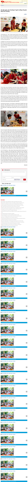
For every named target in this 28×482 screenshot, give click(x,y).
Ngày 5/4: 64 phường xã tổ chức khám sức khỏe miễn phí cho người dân (11, 224)
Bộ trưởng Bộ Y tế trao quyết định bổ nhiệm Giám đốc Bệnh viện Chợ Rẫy (11, 201)
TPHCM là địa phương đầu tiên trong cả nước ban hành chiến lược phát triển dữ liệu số (13, 218)
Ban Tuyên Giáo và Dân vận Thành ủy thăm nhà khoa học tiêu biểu (10, 206)
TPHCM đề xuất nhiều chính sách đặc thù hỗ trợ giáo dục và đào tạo (10, 223)
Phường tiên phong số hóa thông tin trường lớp (7, 213)
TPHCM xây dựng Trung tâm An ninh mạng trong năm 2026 (9, 225)
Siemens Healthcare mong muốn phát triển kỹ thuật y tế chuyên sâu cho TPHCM (12, 205)
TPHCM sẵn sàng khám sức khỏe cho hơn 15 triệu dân (8, 219)
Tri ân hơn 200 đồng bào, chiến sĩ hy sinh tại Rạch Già (8, 195)
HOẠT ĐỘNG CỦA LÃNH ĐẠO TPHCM (8, 185)
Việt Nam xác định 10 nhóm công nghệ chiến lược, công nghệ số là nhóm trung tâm (12, 207)
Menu (26, 3)
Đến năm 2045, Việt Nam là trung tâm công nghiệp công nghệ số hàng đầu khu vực (12, 202)
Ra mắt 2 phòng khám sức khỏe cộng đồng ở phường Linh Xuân (10, 214)
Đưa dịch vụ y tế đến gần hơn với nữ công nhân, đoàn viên (9, 217)
